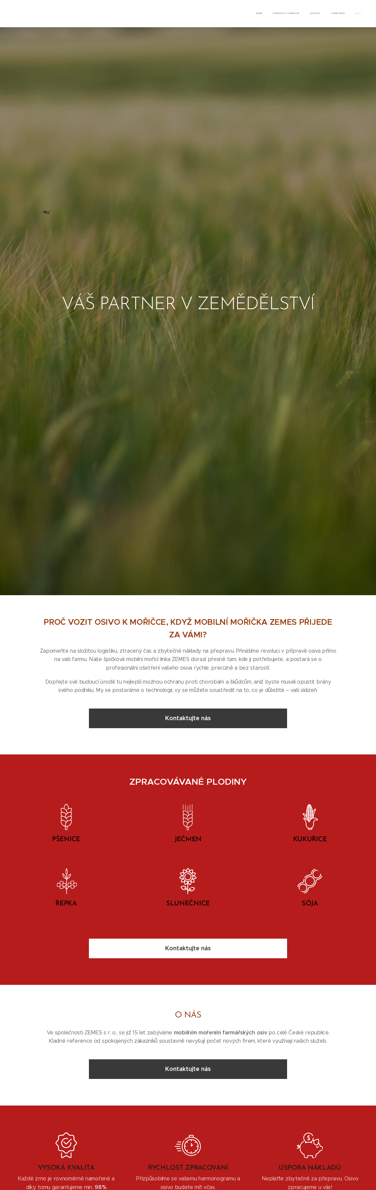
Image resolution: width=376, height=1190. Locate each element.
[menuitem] (323, 13)
